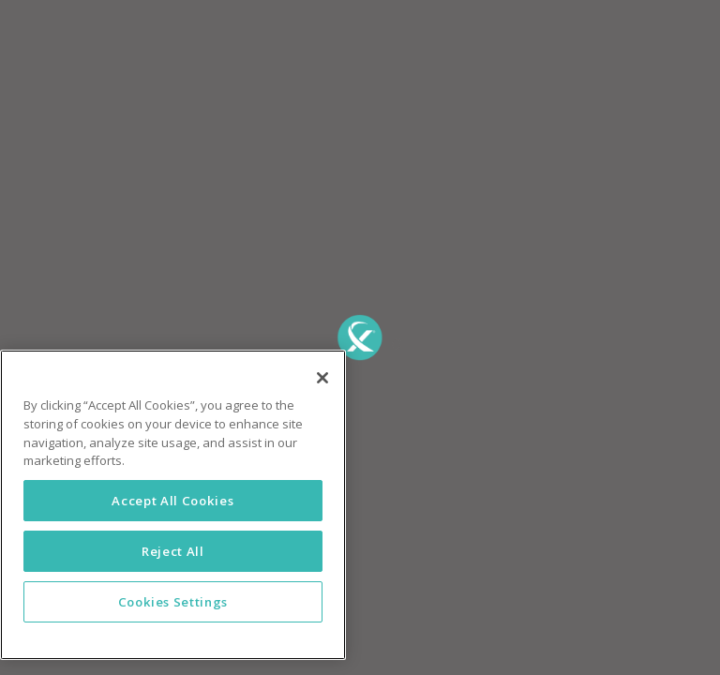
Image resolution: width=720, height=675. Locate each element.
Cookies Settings (173, 601)
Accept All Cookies (172, 500)
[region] (173, 505)
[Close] (322, 377)
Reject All (173, 551)
